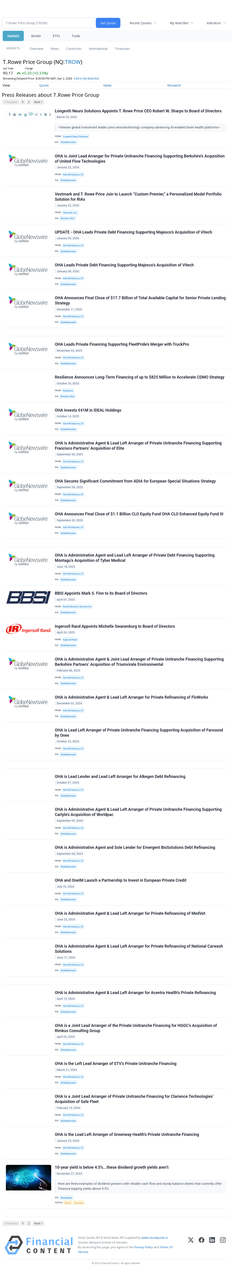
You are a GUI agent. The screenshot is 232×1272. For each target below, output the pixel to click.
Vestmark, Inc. (70, 212)
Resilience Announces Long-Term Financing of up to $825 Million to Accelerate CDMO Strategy (139, 377)
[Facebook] (201, 1245)
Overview (36, 48)
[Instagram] (222, 1245)
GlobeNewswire (68, 142)
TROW (73, 61)
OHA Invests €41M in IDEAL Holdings (88, 410)
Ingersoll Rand (70, 639)
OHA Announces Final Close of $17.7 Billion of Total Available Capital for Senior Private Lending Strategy (140, 300)
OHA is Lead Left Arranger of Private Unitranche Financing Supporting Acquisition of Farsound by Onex (139, 733)
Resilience (68, 390)
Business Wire (68, 218)
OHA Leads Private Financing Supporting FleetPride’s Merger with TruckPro (122, 344)
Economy (78, 1203)
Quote (44, 85)
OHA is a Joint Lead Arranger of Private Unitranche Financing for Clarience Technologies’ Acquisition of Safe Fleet (134, 1099)
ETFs (56, 36)
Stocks (36, 36)
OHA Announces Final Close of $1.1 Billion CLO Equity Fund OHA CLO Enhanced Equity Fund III (139, 514)
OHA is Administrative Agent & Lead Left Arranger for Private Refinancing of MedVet (130, 913)
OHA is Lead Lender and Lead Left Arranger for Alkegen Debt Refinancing (120, 776)
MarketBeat (66, 1198)
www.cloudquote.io (155, 1238)
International (98, 48)
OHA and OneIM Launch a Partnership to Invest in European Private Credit (120, 880)
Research (174, 85)
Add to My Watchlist (86, 78)
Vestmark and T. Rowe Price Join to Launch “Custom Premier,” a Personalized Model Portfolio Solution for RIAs (138, 197)
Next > (38, 102)
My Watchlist (179, 23)
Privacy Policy (143, 1247)
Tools (76, 36)
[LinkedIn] (212, 1245)
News (55, 48)
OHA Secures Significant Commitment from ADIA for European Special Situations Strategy (135, 481)
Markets (13, 36)
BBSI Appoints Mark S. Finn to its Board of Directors (101, 593)
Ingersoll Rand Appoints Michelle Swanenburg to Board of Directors (115, 626)
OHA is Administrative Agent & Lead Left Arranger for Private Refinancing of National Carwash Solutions (139, 949)
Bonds (68, 1203)
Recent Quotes (141, 23)
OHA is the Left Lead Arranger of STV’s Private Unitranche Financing (115, 1063)
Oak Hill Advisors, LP (73, 174)
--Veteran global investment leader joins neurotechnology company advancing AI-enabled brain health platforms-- (139, 127)
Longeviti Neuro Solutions (75, 136)
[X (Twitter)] (191, 1245)
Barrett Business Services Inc (77, 606)
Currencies (74, 48)
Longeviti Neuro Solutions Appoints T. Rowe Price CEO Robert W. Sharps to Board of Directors (138, 111)
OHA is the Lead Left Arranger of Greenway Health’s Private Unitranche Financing (127, 1134)
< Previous (10, 102)
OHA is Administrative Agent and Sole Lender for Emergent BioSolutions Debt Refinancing (135, 847)
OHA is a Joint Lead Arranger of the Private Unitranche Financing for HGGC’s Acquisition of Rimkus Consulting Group (136, 1028)
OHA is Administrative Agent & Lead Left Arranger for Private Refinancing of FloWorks (131, 697)
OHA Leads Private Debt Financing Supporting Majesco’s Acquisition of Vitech (124, 265)
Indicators (214, 23)
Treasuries (122, 48)
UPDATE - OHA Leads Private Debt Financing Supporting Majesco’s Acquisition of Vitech (133, 232)
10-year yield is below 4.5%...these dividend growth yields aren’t (112, 1167)
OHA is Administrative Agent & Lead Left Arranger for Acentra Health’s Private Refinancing (135, 992)
